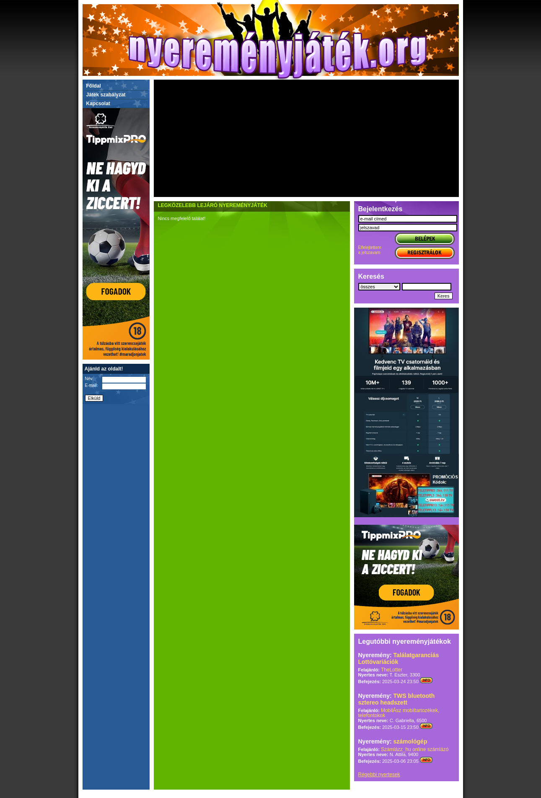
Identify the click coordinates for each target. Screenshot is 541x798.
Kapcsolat (98, 103)
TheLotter (391, 670)
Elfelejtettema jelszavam (369, 250)
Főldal (93, 86)
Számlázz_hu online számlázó (414, 749)
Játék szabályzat (106, 95)
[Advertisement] (306, 138)
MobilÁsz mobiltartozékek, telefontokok (399, 712)
